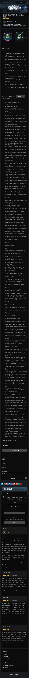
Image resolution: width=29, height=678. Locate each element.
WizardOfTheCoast (7, 572)
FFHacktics (4, 654)
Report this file (5, 445)
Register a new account (14, 513)
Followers (13, 478)
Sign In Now (14, 522)
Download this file (14, 450)
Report (4, 531)
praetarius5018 (12, 21)
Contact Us (17, 674)
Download (15, 440)
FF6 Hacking (5, 656)
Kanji (4, 528)
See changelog (20, 96)
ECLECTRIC (5, 626)
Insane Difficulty (5, 658)
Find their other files (10, 22)
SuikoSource (5, 667)
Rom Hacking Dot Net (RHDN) (8, 665)
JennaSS (5, 597)
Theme (11, 674)
